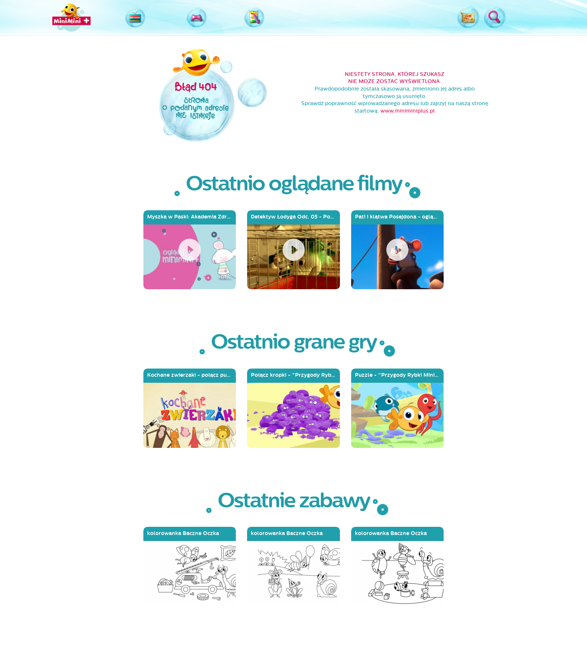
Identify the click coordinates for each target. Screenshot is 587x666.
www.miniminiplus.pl (407, 111)
